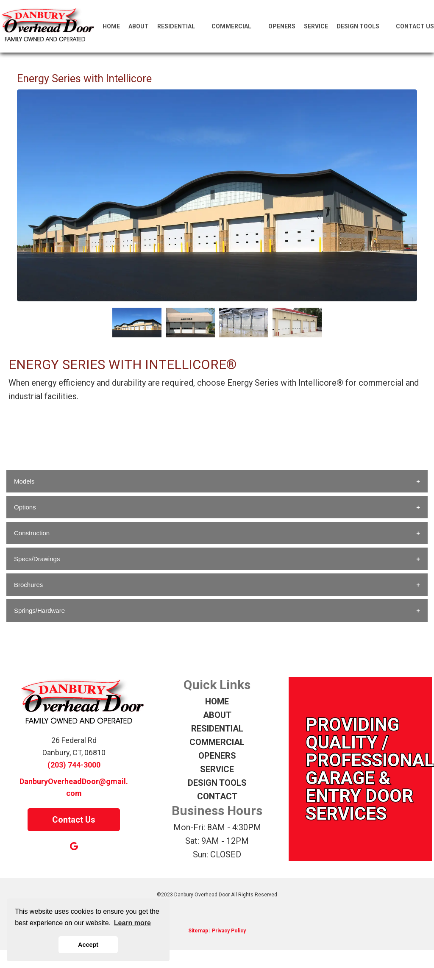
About (138, 26)
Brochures (28, 584)
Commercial (235, 26)
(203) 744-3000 (73, 764)
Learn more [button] (132, 922)
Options (25, 507)
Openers (281, 26)
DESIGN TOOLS (217, 783)
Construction (32, 533)
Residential (180, 26)
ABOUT (217, 715)
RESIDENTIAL (217, 728)
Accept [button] (88, 944)
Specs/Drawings (37, 558)
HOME (217, 701)
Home (111, 26)
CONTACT (217, 796)
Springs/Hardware (39, 610)
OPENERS (217, 756)
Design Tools (362, 26)
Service (316, 26)
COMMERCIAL (217, 742)
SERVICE (217, 769)
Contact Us (415, 26)
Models (24, 481)
